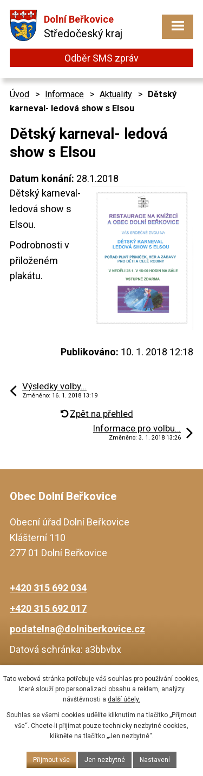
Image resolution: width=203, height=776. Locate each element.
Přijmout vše (51, 760)
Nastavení (155, 760)
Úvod (19, 94)
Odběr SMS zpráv (101, 58)
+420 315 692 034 (48, 587)
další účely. (124, 699)
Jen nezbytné (104, 760)
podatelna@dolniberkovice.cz (77, 629)
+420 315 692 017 (48, 608)
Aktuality (116, 94)
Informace (64, 94)
